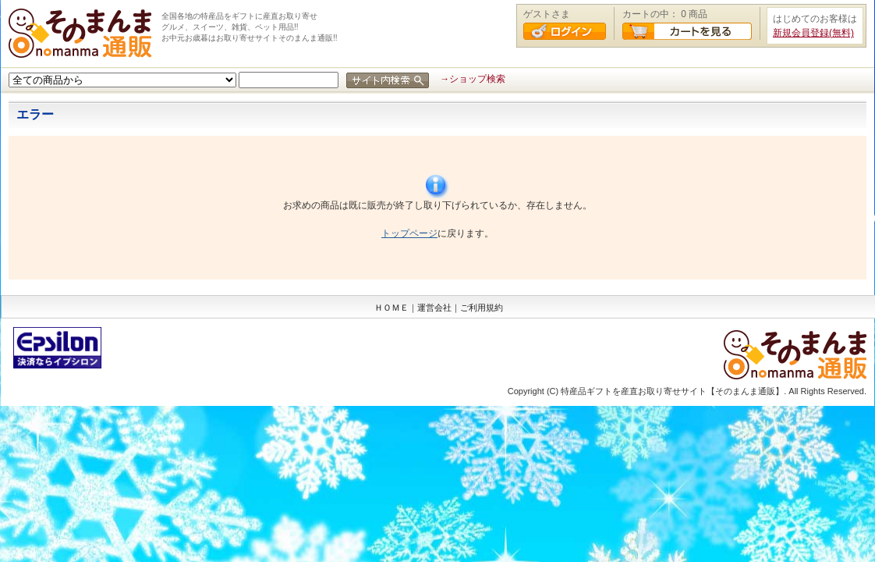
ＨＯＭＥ (391, 307)
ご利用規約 (481, 307)
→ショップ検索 (472, 78)
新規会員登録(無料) (813, 32)
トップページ (409, 233)
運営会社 (434, 307)
